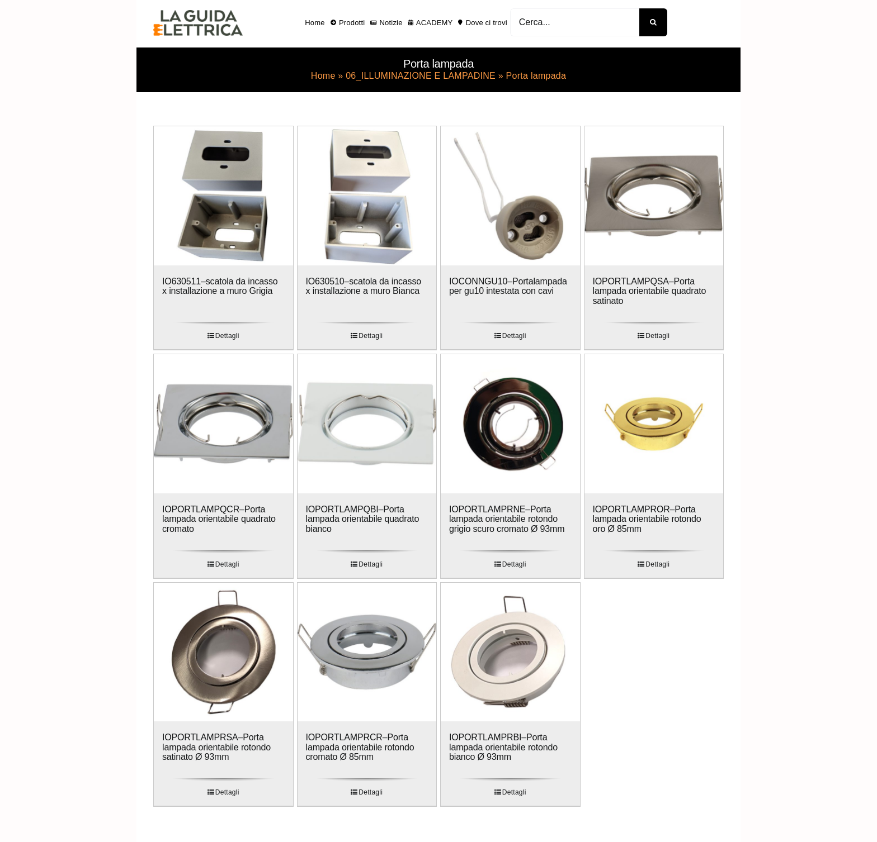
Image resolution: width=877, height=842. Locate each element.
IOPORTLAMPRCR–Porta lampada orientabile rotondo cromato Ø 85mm (360, 747)
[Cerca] (653, 22)
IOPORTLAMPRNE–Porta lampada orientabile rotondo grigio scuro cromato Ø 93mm (506, 519)
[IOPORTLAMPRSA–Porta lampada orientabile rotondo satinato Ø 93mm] (223, 652)
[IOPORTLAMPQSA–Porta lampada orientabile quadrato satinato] (654, 195)
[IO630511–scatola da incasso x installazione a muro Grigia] (223, 195)
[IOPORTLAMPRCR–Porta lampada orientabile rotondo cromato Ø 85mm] (367, 652)
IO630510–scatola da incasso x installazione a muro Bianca (364, 286)
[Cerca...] (574, 22)
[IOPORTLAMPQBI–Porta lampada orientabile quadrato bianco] (367, 423)
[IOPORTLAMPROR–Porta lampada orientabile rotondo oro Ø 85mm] (654, 423)
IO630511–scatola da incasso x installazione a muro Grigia (220, 286)
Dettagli (227, 336)
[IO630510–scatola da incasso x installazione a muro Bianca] (367, 195)
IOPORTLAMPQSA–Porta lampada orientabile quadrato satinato (649, 291)
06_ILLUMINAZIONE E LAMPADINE (421, 75)
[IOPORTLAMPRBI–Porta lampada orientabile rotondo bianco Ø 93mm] (510, 652)
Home (323, 75)
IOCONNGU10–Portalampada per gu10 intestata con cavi (508, 286)
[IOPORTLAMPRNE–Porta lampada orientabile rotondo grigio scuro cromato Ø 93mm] (510, 423)
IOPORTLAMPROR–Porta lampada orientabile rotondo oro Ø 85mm (647, 519)
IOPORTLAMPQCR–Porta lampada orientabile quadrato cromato (219, 519)
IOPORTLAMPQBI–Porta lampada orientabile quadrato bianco (362, 519)
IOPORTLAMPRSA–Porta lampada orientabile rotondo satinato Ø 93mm (216, 747)
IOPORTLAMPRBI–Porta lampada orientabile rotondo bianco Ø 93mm (503, 747)
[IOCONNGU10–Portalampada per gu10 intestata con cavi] (510, 195)
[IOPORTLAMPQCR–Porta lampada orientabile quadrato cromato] (223, 423)
